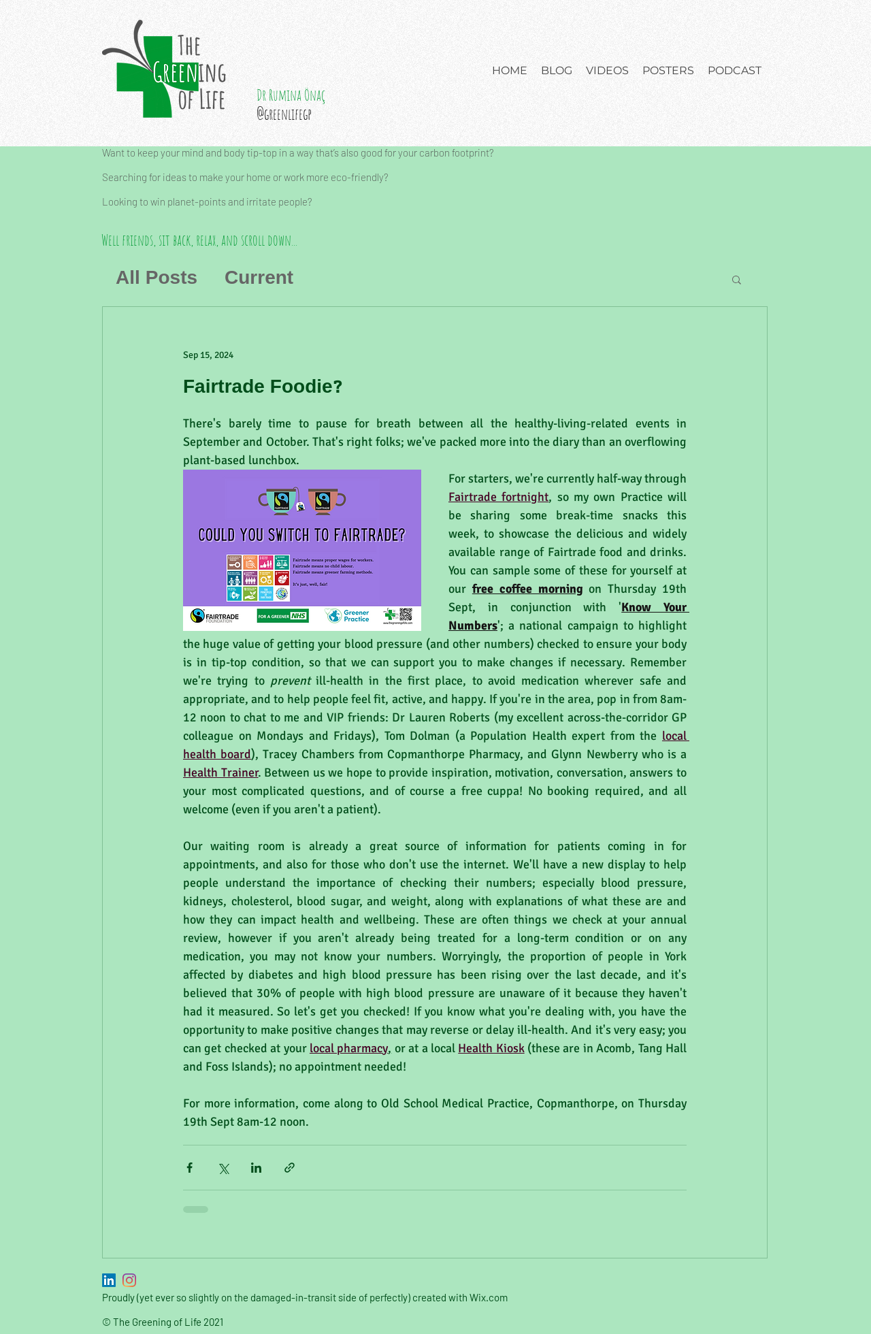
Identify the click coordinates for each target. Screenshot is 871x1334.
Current (259, 278)
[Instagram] (129, 1280)
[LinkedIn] (109, 1280)
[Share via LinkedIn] (256, 1167)
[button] (736, 281)
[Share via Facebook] (189, 1167)
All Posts (156, 278)
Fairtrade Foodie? (262, 387)
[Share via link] (289, 1167)
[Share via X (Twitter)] (222, 1167)
